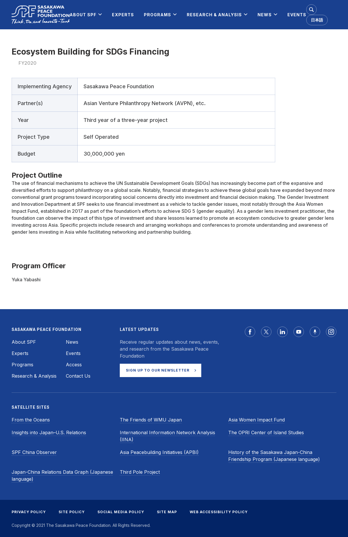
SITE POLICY (72, 512)
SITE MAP (167, 512)
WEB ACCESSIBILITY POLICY (219, 512)
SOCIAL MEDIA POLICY (120, 512)
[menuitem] (83, 14)
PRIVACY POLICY (29, 512)
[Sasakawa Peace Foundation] (41, 15)
